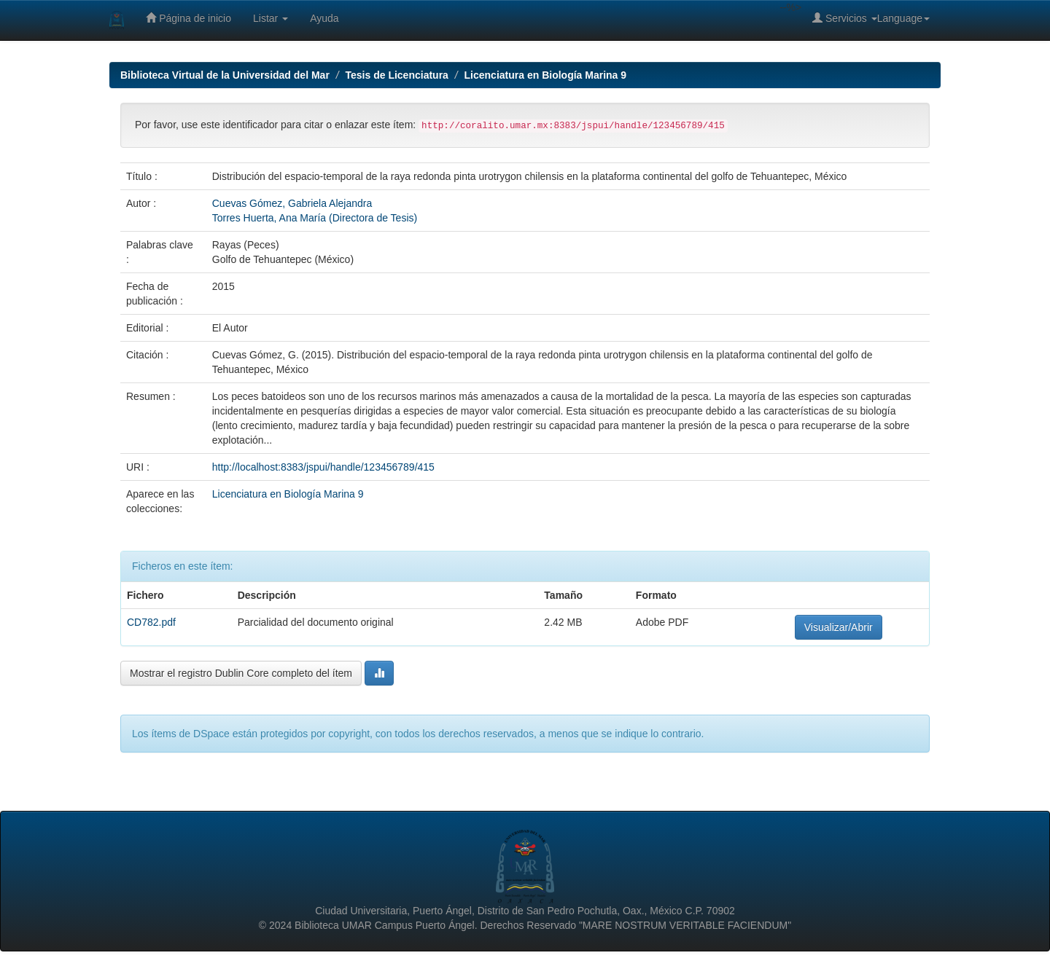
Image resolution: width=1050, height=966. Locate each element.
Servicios (844, 18)
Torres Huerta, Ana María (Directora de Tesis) (314, 218)
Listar (270, 18)
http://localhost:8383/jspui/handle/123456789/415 (323, 467)
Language (903, 18)
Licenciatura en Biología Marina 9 (545, 75)
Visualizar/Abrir (838, 627)
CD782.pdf (151, 622)
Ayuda (324, 18)
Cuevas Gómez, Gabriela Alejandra (292, 203)
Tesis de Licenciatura (397, 75)
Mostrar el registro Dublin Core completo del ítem (241, 673)
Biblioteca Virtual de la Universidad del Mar (225, 75)
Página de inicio (188, 18)
